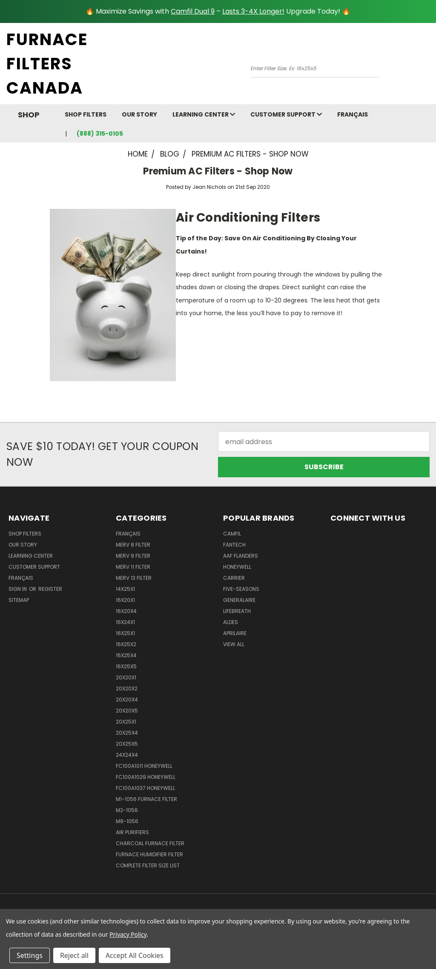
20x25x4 (127, 732)
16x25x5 (126, 666)
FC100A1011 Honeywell (144, 766)
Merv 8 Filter (133, 544)
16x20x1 (125, 600)
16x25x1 (125, 633)
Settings (30, 955)
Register (50, 589)
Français (352, 114)
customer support (286, 114)
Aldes (230, 622)
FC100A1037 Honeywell (145, 788)
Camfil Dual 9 (193, 11)
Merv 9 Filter (133, 555)
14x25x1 (125, 589)
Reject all (74, 955)
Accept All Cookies (135, 955)
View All (233, 644)
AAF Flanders (240, 555)
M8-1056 (127, 821)
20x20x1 (126, 677)
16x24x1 (125, 622)
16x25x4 (126, 655)
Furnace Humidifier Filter (149, 854)
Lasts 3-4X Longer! (253, 11)
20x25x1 (126, 721)
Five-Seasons (241, 589)
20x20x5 (127, 710)
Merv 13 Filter (134, 577)
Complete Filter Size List (148, 865)
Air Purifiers (132, 832)
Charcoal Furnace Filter (150, 843)
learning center (203, 114)
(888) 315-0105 (100, 133)
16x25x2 (126, 644)
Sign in (18, 589)
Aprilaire (235, 633)
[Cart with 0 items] (427, 66)
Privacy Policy (127, 934)
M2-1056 (127, 810)
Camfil (232, 533)
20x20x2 (127, 688)
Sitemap (19, 600)
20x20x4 (127, 699)
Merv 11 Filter (133, 566)
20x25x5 (127, 743)
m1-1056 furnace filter (146, 799)
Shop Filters (85, 114)
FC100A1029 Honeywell (145, 777)
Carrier (234, 577)
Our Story (139, 114)
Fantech (234, 544)
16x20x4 (126, 611)
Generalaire (239, 600)
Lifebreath (237, 611)
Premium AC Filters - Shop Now (218, 171)
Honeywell (237, 566)
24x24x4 (127, 754)
